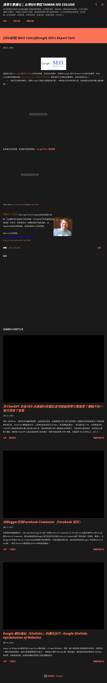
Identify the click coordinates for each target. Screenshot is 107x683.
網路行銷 (30, 21)
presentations (18, 204)
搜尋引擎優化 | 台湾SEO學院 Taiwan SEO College (39, 4)
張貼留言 (12, 438)
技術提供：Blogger (53, 676)
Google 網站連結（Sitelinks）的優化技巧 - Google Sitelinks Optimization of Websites (45, 635)
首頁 (5, 21)
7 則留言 (12, 549)
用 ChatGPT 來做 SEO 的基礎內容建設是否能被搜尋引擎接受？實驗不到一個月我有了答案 (53, 408)
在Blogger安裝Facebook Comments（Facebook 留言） (42, 522)
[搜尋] (96, 4)
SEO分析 (16, 248)
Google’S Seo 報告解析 (46, 149)
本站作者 (16, 21)
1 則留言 (12, 661)
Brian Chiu (34, 204)
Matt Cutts (16, 73)
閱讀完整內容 (98, 438)
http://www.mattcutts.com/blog (17, 240)
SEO (10, 248)
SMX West (27, 73)
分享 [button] (99, 248)
